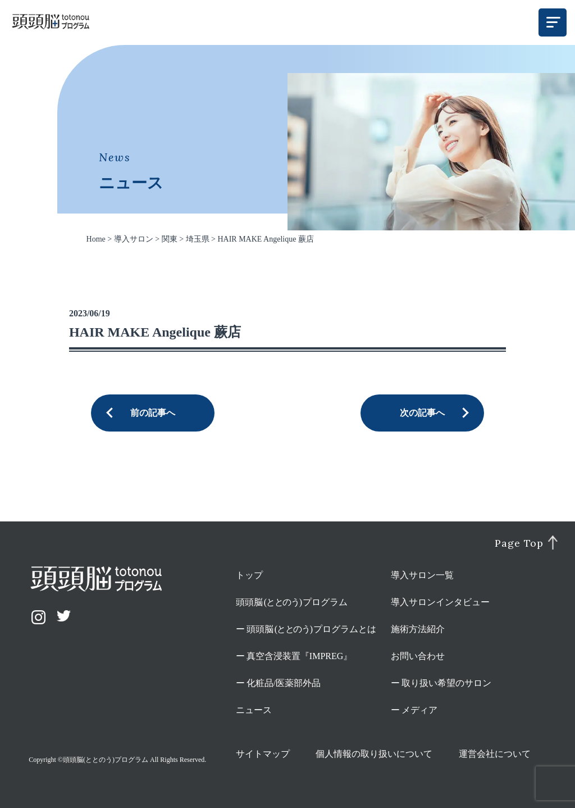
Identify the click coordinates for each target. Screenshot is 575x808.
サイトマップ (263, 754)
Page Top (519, 543)
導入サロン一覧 (422, 575)
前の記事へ (152, 412)
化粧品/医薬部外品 (284, 683)
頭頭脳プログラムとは (311, 629)
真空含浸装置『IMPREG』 (299, 656)
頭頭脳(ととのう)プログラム (105, 760)
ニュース (254, 710)
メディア (419, 710)
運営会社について (495, 754)
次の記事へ (422, 412)
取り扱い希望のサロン (446, 683)
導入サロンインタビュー (440, 602)
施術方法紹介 (418, 629)
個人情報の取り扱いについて (374, 754)
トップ (249, 575)
